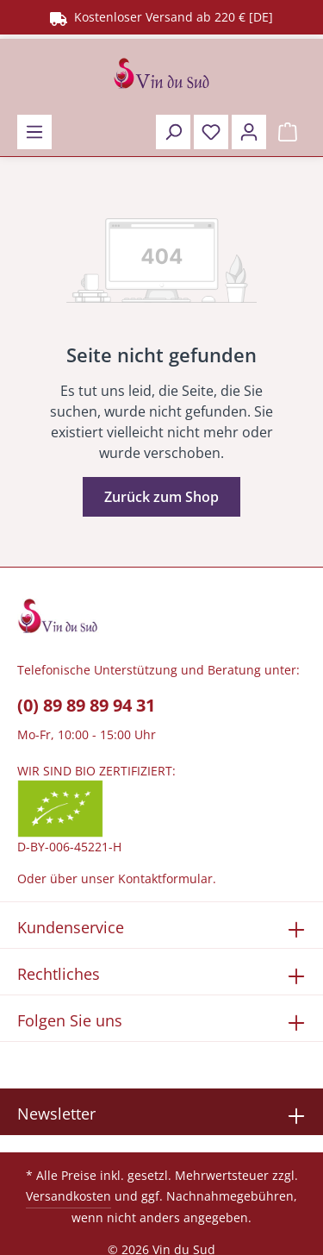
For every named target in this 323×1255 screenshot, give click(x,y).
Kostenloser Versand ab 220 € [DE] (161, 17)
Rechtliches (58, 973)
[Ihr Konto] (249, 132)
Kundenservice (70, 927)
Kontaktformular (165, 878)
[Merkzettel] (211, 132)
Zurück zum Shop (161, 496)
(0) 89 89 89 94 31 (86, 705)
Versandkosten (68, 1196)
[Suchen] (173, 132)
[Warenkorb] (288, 132)
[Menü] (34, 132)
